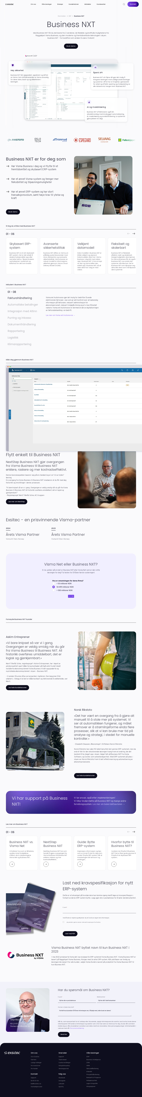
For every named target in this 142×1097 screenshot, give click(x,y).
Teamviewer (63, 1060)
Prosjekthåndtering (92, 1075)
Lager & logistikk (92, 1083)
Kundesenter (101, 4)
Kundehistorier (74, 4)
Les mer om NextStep (16, 502)
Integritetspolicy (64, 1066)
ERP (70, 16)
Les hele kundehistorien (17, 687)
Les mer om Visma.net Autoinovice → (60, 315)
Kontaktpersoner (36, 1087)
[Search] (124, 4)
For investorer (35, 1066)
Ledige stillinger (36, 1063)
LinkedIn (61, 1084)
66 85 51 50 (35, 1081)
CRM (88, 1063)
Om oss (33, 4)
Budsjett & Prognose (93, 1077)
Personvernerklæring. (77, 1028)
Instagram (62, 1081)
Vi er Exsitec (35, 1057)
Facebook (62, 1078)
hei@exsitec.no (36, 1084)
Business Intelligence (93, 1060)
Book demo (71, 46)
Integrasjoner (90, 1086)
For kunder (34, 1069)
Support (61, 1057)
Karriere (33, 1060)
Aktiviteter (87, 4)
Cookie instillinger (64, 1063)
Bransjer (60, 4)
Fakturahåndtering (92, 1069)
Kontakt (133, 4)
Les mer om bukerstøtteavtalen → (109, 804)
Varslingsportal (64, 1069)
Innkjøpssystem (91, 1080)
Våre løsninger (47, 4)
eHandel (89, 1072)
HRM (88, 1066)
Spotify (61, 1087)
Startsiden (62, 16)
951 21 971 (14, 1024)
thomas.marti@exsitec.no (20, 1026)
